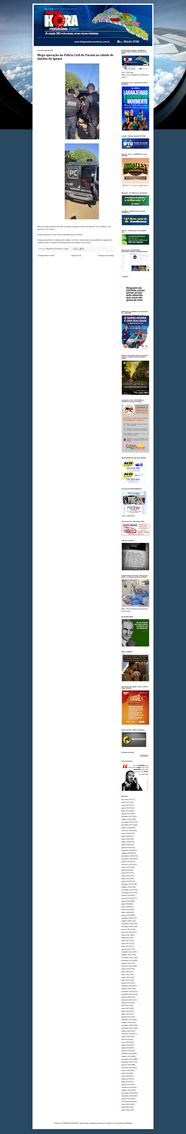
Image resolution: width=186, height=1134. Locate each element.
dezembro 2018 (127, 859)
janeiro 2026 (126, 1099)
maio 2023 (125, 1008)
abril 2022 (125, 972)
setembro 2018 (126, 850)
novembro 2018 (127, 856)
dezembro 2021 (127, 960)
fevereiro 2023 (126, 1000)
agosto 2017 (125, 814)
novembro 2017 (127, 822)
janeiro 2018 (126, 828)
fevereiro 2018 (126, 830)
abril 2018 (125, 836)
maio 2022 (125, 974)
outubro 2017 (126, 819)
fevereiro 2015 (126, 799)
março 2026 (125, 1104)
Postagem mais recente (46, 255)
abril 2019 (125, 870)
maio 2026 (125, 1110)
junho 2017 (125, 808)
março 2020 (125, 901)
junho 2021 (125, 943)
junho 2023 (125, 1011)
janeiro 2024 (126, 1031)
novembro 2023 (127, 1025)
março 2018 (125, 833)
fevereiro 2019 (126, 864)
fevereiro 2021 (126, 932)
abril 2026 (125, 1107)
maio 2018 (125, 839)
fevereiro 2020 (126, 898)
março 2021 (125, 935)
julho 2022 (125, 980)
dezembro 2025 (127, 1096)
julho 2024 (125, 1048)
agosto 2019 (125, 881)
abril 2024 (125, 1039)
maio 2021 (125, 941)
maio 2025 (125, 1076)
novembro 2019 (127, 890)
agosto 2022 (125, 983)
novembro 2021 (127, 957)
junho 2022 (125, 977)
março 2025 (125, 1070)
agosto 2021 (125, 949)
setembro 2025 (126, 1087)
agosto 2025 (125, 1084)
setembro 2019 (126, 884)
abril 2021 (125, 938)
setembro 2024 (126, 1053)
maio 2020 (125, 907)
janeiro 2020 (126, 895)
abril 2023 (125, 1005)
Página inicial (76, 255)
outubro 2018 (126, 853)
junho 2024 (125, 1045)
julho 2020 (125, 912)
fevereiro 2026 (126, 1101)
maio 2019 (125, 873)
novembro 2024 (127, 1059)
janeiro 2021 (126, 929)
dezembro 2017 (127, 825)
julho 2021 (125, 946)
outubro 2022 (126, 989)
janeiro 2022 (126, 963)
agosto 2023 (125, 1017)
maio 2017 (125, 805)
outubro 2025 (126, 1090)
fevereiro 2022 (126, 966)
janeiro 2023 (126, 997)
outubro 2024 (126, 1056)
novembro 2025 (127, 1093)
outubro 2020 (126, 921)
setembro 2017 (126, 816)
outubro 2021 (126, 955)
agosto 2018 (125, 847)
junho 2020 (125, 909)
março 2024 (125, 1036)
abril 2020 (125, 904)
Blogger (129, 1123)
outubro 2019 (126, 887)
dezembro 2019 (127, 893)
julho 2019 (125, 878)
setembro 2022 (126, 986)
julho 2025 (125, 1082)
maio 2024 (125, 1042)
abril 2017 (125, 802)
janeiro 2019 (126, 862)
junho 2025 (125, 1079)
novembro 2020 (127, 924)
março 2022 (125, 969)
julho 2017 (125, 811)
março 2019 (125, 867)
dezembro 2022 (127, 994)
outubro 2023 (126, 1022)
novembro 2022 (127, 991)
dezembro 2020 (127, 926)
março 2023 (125, 1003)
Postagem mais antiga (106, 255)
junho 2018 (125, 842)
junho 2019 (125, 876)
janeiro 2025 (126, 1065)
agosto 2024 (125, 1051)
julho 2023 (125, 1014)
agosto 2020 (125, 915)
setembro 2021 (126, 952)
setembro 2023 (126, 1020)
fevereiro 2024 (126, 1034)
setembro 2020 (126, 918)
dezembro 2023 (127, 1028)
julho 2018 (125, 845)
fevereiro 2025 (126, 1068)
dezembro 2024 (127, 1062)
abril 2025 (125, 1073)
